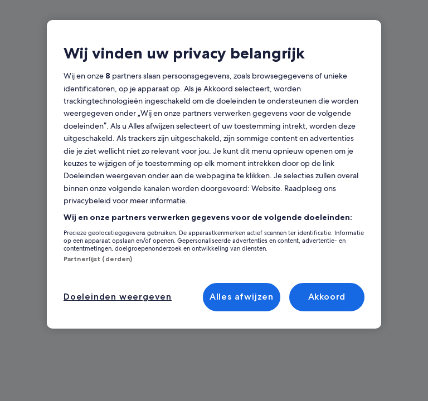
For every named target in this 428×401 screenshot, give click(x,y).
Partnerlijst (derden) (93, 259)
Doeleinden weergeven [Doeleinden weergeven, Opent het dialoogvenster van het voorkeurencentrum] (113, 296)
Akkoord (327, 296)
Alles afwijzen (242, 296)
